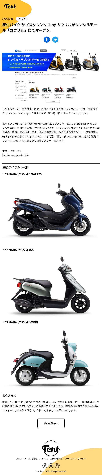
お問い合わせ (56, 458)
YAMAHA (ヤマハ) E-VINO (21, 322)
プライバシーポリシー (75, 458)
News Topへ (51, 423)
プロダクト (21, 458)
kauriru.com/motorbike (15, 155)
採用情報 (33, 458)
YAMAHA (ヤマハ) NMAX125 (23, 174)
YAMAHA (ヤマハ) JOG (19, 250)
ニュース (43, 458)
